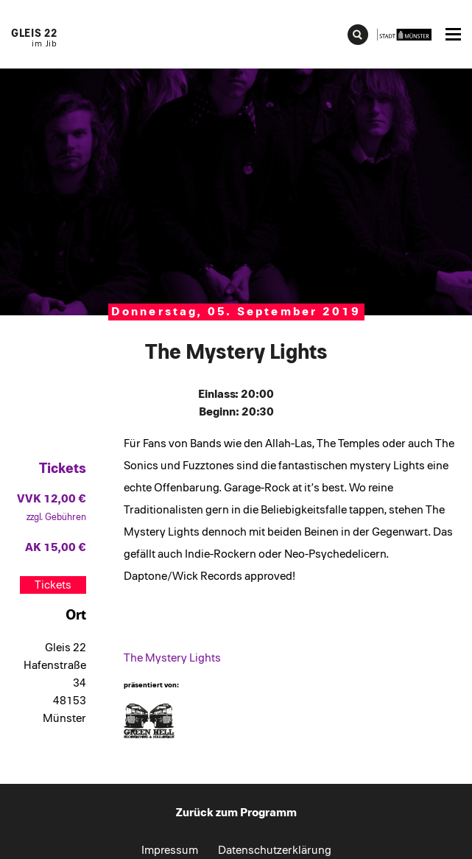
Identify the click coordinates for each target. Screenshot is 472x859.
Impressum (169, 850)
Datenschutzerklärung (274, 850)
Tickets (53, 585)
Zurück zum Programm (236, 812)
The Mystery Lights (172, 658)
